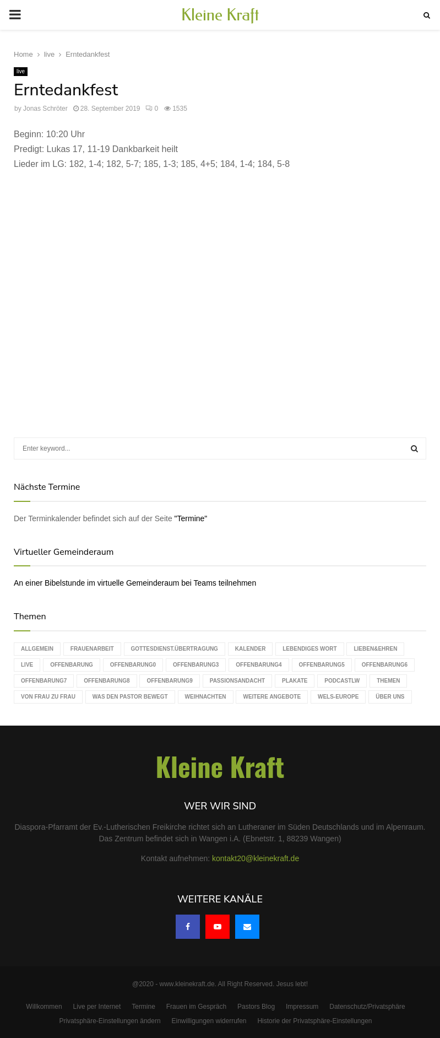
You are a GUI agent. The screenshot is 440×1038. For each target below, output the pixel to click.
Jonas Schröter (45, 108)
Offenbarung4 (258, 665)
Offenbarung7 (44, 681)
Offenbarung (71, 665)
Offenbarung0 (133, 665)
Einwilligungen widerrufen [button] (208, 1021)
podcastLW (342, 681)
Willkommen (44, 1006)
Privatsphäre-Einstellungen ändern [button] (109, 1021)
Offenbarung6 (385, 665)
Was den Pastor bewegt (130, 697)
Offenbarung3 (196, 665)
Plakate (294, 681)
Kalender (250, 649)
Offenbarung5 (322, 665)
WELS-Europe (338, 697)
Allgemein (37, 649)
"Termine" (191, 518)
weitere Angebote (272, 697)
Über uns (390, 697)
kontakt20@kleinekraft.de (255, 858)
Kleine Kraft (220, 15)
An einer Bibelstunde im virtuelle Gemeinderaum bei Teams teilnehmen (135, 583)
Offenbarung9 (169, 681)
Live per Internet (97, 1006)
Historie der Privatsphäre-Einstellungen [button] (314, 1021)
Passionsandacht (237, 681)
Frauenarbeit (92, 649)
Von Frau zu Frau (48, 697)
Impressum (302, 1006)
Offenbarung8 (106, 681)
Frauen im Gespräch (196, 1006)
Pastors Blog (256, 1006)
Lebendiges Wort (309, 649)
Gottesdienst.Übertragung (174, 649)
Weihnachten (205, 697)
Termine (143, 1006)
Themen (388, 681)
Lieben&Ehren (375, 649)
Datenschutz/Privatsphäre (367, 1006)
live (21, 71)
